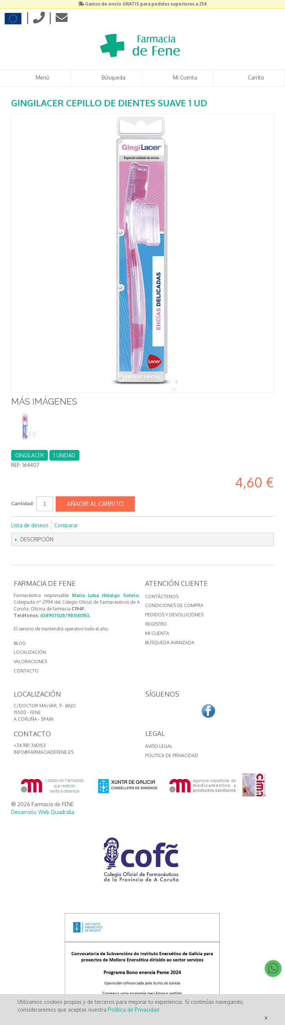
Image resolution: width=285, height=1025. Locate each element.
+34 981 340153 (30, 745)
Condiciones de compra (174, 605)
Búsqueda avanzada (169, 642)
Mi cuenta (157, 633)
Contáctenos (161, 596)
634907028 (52, 615)
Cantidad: (22, 503)
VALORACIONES (30, 661)
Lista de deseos (30, 525)
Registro (156, 624)
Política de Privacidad (133, 1009)
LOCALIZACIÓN (30, 652)
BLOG (20, 643)
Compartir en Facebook (93, 525)
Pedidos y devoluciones (174, 614)
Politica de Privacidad (171, 755)
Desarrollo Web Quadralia (42, 812)
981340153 (78, 615)
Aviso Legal (159, 746)
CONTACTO (26, 671)
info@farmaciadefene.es (43, 752)
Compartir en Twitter (108, 525)
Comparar (66, 525)
